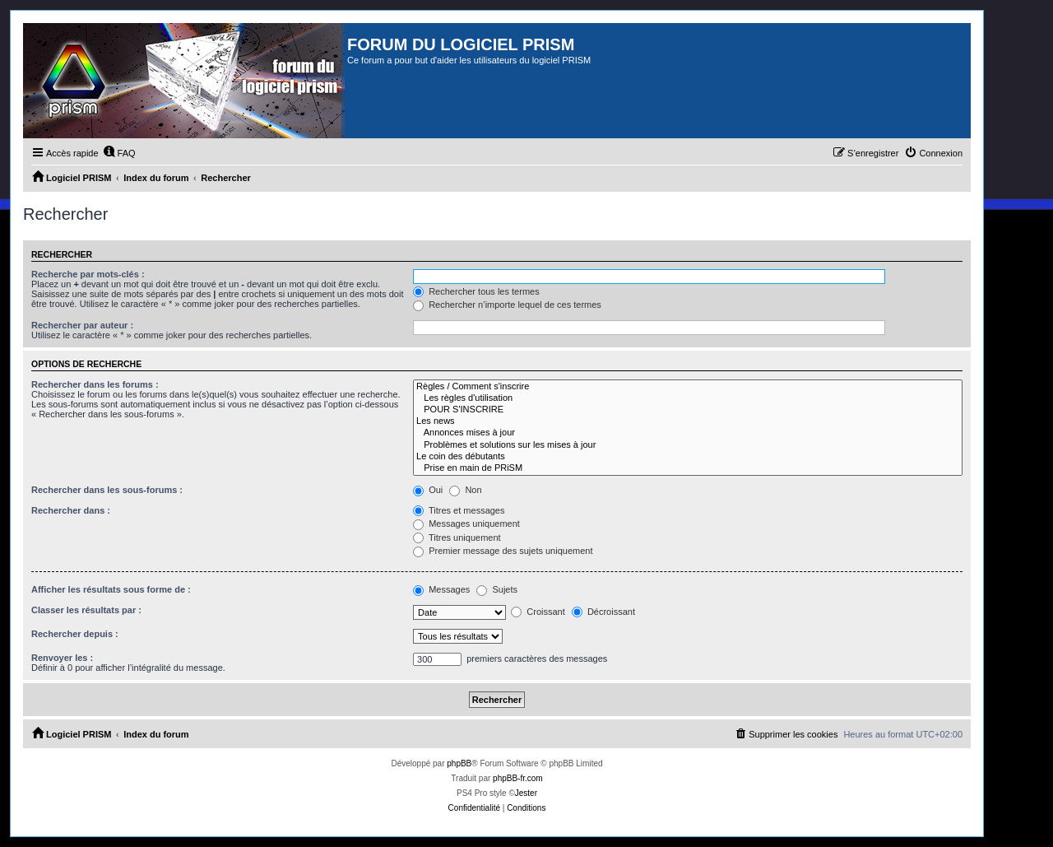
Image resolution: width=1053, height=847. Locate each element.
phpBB (459, 763)
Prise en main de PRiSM (688, 468)
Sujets (496, 589)
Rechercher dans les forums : (95, 384)
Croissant (538, 612)
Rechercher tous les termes (476, 291)
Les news (688, 421)
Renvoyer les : (62, 658)
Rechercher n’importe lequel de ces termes (507, 304)
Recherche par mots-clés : (88, 274)
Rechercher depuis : (74, 634)
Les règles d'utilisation (688, 398)
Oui (428, 490)
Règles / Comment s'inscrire (688, 387)
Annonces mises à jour (688, 433)
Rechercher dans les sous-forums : (107, 490)
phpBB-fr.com (518, 778)
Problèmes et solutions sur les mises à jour (688, 445)
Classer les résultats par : (86, 610)
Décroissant (603, 612)
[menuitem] (119, 153)
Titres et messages (458, 510)
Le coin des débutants (688, 457)
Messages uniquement (466, 523)
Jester (526, 793)
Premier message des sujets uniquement (502, 551)
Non (465, 490)
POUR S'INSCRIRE (688, 410)
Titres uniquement (457, 537)
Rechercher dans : (70, 510)
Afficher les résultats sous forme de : (111, 589)
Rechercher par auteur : (82, 325)
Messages (441, 589)
